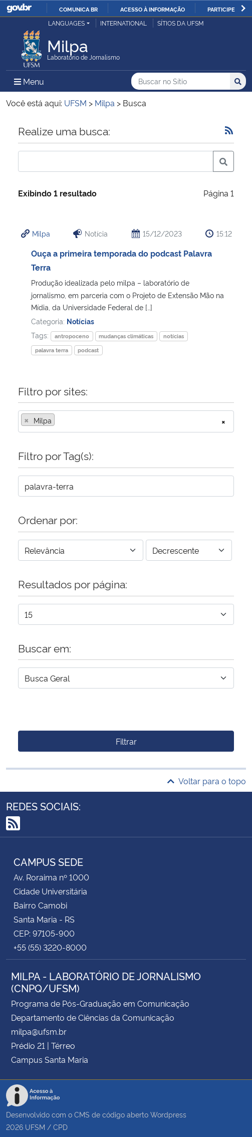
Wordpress (168, 1114)
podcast (88, 350)
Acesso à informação (152, 9)
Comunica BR (78, 9)
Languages (66, 23)
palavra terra (51, 350)
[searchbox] (60, 420)
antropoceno (72, 336)
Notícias (80, 321)
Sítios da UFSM (180, 23)
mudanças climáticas (126, 336)
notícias (173, 336)
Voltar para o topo (206, 780)
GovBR (19, 8)
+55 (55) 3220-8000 (50, 947)
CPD (60, 1126)
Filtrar (126, 741)
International (123, 23)
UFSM (35, 1126)
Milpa (41, 233)
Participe (221, 9)
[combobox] (126, 421)
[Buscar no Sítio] (180, 81)
